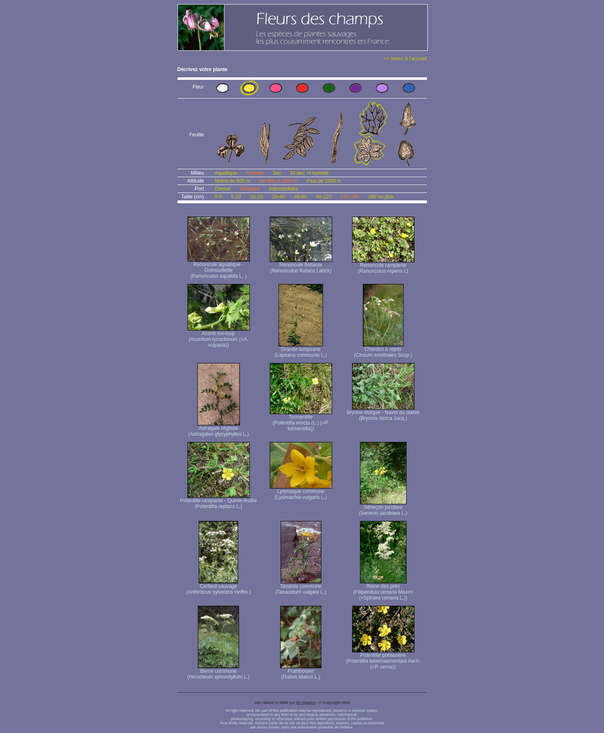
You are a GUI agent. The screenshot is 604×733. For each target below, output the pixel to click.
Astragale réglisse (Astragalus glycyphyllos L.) (218, 429)
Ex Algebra (306, 703)
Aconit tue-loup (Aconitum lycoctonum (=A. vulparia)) (218, 337)
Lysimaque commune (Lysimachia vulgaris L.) (301, 492)
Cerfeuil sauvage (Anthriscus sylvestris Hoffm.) (218, 587)
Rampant (250, 189)
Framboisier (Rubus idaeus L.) (300, 672)
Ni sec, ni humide (310, 173)
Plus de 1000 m (324, 181)
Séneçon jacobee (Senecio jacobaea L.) (383, 508)
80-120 (323, 197)
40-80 (300, 197)
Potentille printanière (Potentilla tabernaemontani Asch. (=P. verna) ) (383, 659)
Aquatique (226, 173)
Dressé (223, 189)
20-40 (278, 197)
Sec (277, 173)
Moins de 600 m (232, 181)
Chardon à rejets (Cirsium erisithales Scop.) (383, 350)
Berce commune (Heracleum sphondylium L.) (218, 672)
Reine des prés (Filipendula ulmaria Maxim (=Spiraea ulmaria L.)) (383, 590)
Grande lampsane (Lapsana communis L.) (301, 350)
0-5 (218, 197)
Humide (255, 173)
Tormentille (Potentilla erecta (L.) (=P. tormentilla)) (301, 421)
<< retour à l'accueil (404, 59)
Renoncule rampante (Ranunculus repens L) (383, 266)
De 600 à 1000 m (278, 181)
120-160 (349, 197)
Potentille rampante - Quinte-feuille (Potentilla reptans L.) (218, 501)
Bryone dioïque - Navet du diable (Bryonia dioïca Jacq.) (383, 413)
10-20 (256, 197)
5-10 (236, 197)
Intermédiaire (283, 189)
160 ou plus (381, 197)
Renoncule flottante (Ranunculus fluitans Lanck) (301, 265)
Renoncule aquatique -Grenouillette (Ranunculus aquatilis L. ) (218, 268)
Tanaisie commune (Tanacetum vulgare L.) (300, 587)
